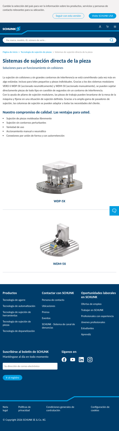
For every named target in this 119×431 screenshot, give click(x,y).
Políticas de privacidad (24, 408)
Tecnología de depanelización (19, 331)
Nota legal (5, 408)
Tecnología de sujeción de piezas (35, 52)
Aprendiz (86, 334)
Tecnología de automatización (19, 306)
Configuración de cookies (100, 408)
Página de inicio (10, 52)
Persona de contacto (53, 300)
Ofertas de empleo (91, 304)
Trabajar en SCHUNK (92, 310)
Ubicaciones (48, 306)
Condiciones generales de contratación (60, 408)
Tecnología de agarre (14, 300)
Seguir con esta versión (68, 15)
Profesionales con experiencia (97, 316)
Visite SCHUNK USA (102, 15)
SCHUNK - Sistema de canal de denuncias (58, 326)
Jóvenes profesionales (93, 322)
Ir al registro (12, 377)
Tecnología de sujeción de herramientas (17, 313)
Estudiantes (87, 328)
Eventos (46, 318)
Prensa (45, 312)
